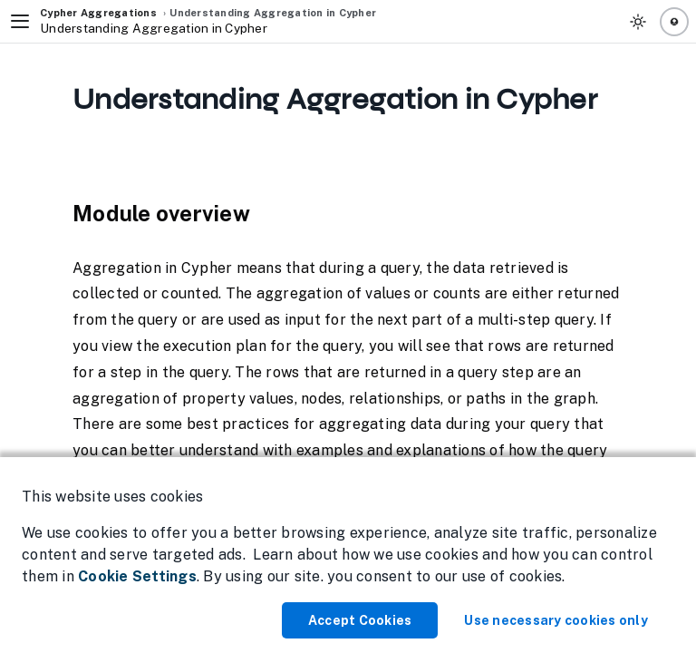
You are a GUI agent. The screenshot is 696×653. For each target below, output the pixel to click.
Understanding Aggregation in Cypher (272, 12)
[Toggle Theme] (638, 21)
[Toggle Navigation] (20, 21)
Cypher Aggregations (98, 12)
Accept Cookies (360, 620)
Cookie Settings (137, 576)
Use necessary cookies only (556, 620)
